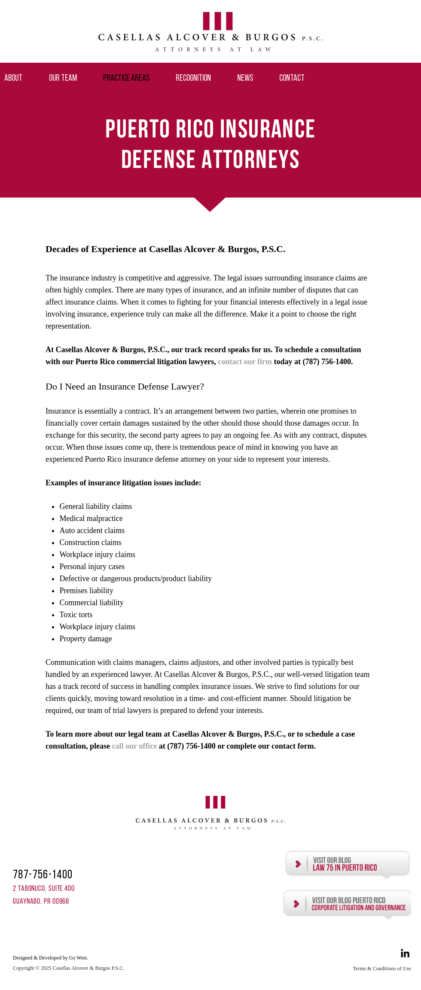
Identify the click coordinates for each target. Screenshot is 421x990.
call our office (134, 746)
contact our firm (246, 361)
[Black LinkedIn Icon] (405, 953)
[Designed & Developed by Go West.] (55, 958)
